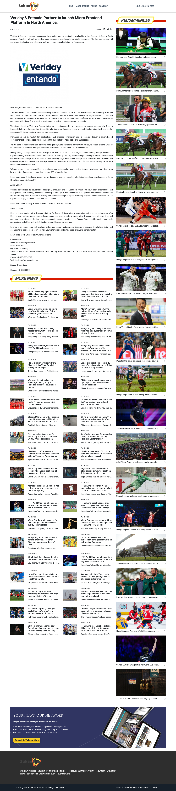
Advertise (144, 787)
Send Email (20, 245)
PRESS (94, 6)
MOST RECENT (82, 6)
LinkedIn (67, 203)
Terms (118, 787)
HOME (70, 6)
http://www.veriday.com (28, 260)
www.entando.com (43, 235)
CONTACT (103, 6)
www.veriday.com (42, 203)
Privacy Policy (130, 787)
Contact (155, 787)
